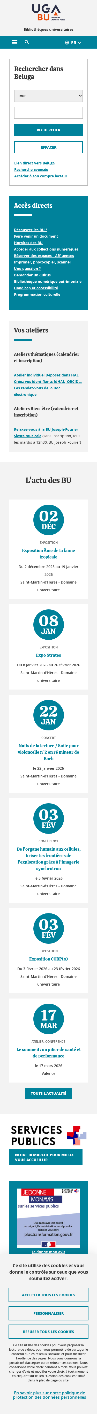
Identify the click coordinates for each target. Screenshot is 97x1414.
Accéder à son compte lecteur (40, 175)
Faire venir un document (36, 236)
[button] (27, 42)
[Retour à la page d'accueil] (48, 12)
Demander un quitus (32, 275)
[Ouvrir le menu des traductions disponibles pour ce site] (76, 42)
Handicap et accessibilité (36, 287)
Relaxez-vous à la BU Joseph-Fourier (46, 429)
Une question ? (27, 268)
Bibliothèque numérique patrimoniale (47, 281)
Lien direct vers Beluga (34, 163)
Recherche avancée (31, 169)
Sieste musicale (27, 435)
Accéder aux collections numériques (46, 249)
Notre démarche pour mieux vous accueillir (44, 1157)
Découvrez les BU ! (30, 229)
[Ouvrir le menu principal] (14, 42)
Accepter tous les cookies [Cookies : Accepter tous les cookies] (48, 1294)
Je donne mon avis (48, 1251)
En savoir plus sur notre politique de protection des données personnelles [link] (49, 1395)
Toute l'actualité (48, 1093)
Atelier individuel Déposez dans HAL (46, 375)
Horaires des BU (28, 242)
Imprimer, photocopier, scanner (42, 262)
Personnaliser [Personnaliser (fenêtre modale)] (48, 1313)
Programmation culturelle (37, 294)
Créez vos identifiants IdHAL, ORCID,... (48, 381)
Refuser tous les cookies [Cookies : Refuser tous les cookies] (48, 1331)
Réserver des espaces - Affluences (44, 255)
